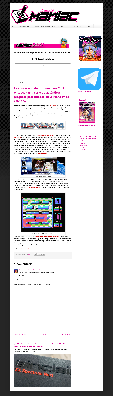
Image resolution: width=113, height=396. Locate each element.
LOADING (82, 147)
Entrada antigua (66, 334)
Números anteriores (24, 26)
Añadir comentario (20, 280)
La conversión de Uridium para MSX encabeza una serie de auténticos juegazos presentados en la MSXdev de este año (41, 94)
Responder (22, 275)
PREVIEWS (82, 141)
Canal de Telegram (84, 91)
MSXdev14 (24, 257)
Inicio (13, 26)
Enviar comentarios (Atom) (29, 338)
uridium (30, 257)
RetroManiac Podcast (64, 26)
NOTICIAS (82, 134)
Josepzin (21, 270)
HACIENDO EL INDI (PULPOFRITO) (89, 138)
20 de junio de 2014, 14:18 (32, 270)
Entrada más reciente (20, 334)
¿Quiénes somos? (78, 26)
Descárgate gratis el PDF (86, 125)
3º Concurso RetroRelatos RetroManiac (44, 26)
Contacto (89, 26)
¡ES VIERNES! (83, 150)
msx (20, 257)
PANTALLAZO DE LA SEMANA (88, 136)
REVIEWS (82, 143)
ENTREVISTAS (83, 145)
